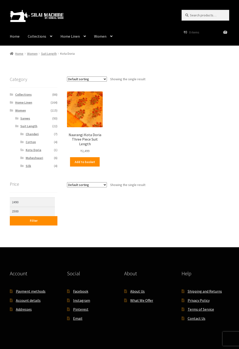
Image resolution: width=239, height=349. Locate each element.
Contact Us (196, 318)
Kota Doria (33, 150)
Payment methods (31, 291)
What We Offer (141, 300)
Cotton (31, 142)
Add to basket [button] (85, 162)
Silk (28, 166)
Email (77, 318)
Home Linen (70, 36)
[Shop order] (87, 79)
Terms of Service (201, 309)
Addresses (24, 309)
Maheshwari (34, 158)
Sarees (25, 118)
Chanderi (32, 134)
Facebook (80, 291)
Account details (28, 300)
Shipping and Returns (205, 291)
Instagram (81, 300)
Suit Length (49, 53)
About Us (137, 291)
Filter (34, 220)
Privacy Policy (199, 300)
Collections (37, 36)
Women (100, 36)
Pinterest (80, 309)
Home (15, 36)
